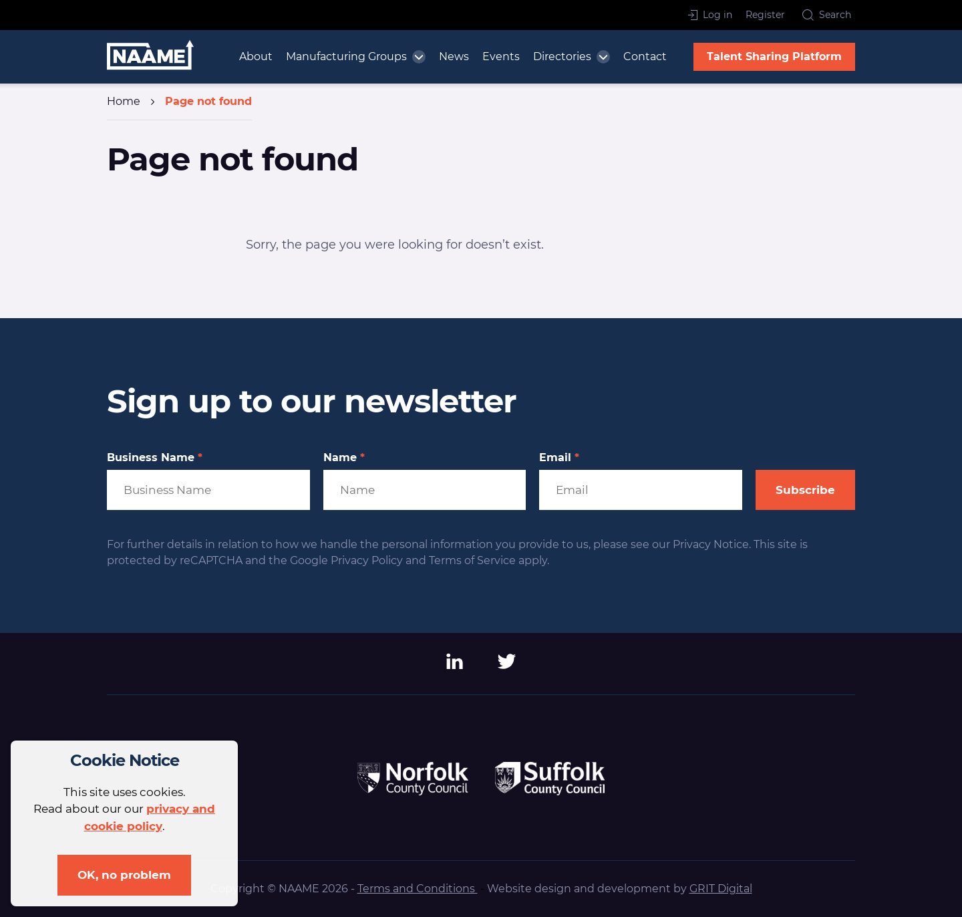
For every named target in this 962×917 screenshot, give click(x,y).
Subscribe (805, 490)
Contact (645, 56)
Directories (562, 56)
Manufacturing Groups (346, 56)
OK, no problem (124, 875)
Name (344, 457)
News (454, 56)
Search (826, 15)
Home (123, 101)
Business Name (154, 457)
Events (501, 56)
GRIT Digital (720, 888)
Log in (710, 15)
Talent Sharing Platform (774, 56)
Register (765, 15)
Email (559, 457)
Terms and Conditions (417, 888)
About (256, 56)
